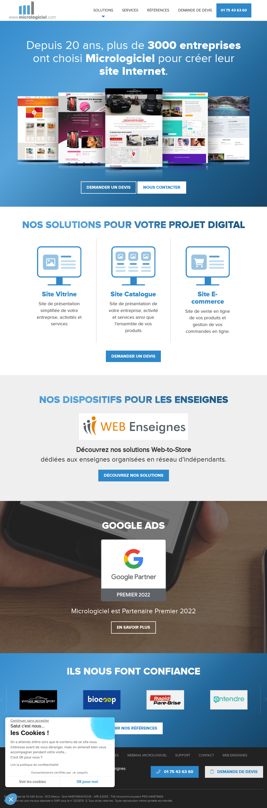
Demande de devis (195, 10)
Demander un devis (109, 187)
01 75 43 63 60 (234, 10)
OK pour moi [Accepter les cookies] (39, 782)
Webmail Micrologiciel (147, 755)
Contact (206, 755)
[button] (11, 799)
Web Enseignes (234, 755)
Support (182, 755)
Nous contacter (161, 187)
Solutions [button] (103, 10)
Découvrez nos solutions (133, 475)
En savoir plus (133, 627)
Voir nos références (133, 728)
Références (158, 10)
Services (130, 10)
